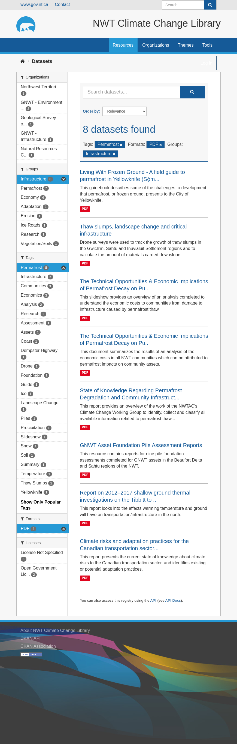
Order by (91, 111)
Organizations (155, 45)
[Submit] (210, 5)
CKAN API (30, 638)
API (153, 600)
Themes (186, 45)
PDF (85, 209)
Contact (62, 4)
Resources (123, 45)
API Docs (173, 600)
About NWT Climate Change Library (55, 630)
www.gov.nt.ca (34, 4)
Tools (207, 45)
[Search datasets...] (131, 92)
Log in (206, 63)
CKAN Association (38, 646)
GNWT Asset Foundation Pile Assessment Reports (141, 445)
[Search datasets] (189, 5)
